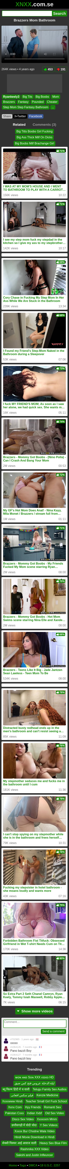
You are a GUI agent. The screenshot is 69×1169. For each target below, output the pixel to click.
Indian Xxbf (34, 1113)
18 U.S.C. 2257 (50, 1165)
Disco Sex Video (23, 1119)
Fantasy (23, 102)
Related (19, 125)
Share (7, 116)
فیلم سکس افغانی (22, 1095)
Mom (55, 96)
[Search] (27, 13)
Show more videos (34, 1011)
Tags (23, 1165)
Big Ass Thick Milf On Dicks (34, 137)
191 (61, 69)
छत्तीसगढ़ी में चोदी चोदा (24, 1125)
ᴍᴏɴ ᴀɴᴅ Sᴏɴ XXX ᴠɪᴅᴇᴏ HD (34, 1077)
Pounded (38, 102)
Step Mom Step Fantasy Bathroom (25, 107)
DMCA (33, 1165)
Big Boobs (42, 96)
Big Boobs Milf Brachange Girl (34, 143)
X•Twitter (20, 116)
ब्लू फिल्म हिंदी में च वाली (16, 1089)
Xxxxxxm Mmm (47, 1119)
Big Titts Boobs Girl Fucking (34, 131)
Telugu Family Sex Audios (49, 1089)
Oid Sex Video (54, 1113)
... (53, 107)
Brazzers (9, 102)
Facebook (35, 116)
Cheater (52, 102)
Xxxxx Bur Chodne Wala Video (35, 1131)
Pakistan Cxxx (14, 1113)
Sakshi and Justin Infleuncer (34, 1155)
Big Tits (27, 96)
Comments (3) (44, 125)
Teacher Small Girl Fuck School (46, 1101)
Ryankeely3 (11, 96)
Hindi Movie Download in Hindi (34, 1137)
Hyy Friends (33, 1107)
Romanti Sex (52, 1107)
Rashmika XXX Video (34, 1149)
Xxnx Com (15, 1107)
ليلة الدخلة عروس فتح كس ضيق (34, 1083)
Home (13, 1165)
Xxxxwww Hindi (12, 1101)
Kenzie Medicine (47, 1095)
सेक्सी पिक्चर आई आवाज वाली (19, 1143)
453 (48, 69)
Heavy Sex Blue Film (53, 1143)
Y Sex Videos (48, 1125)
